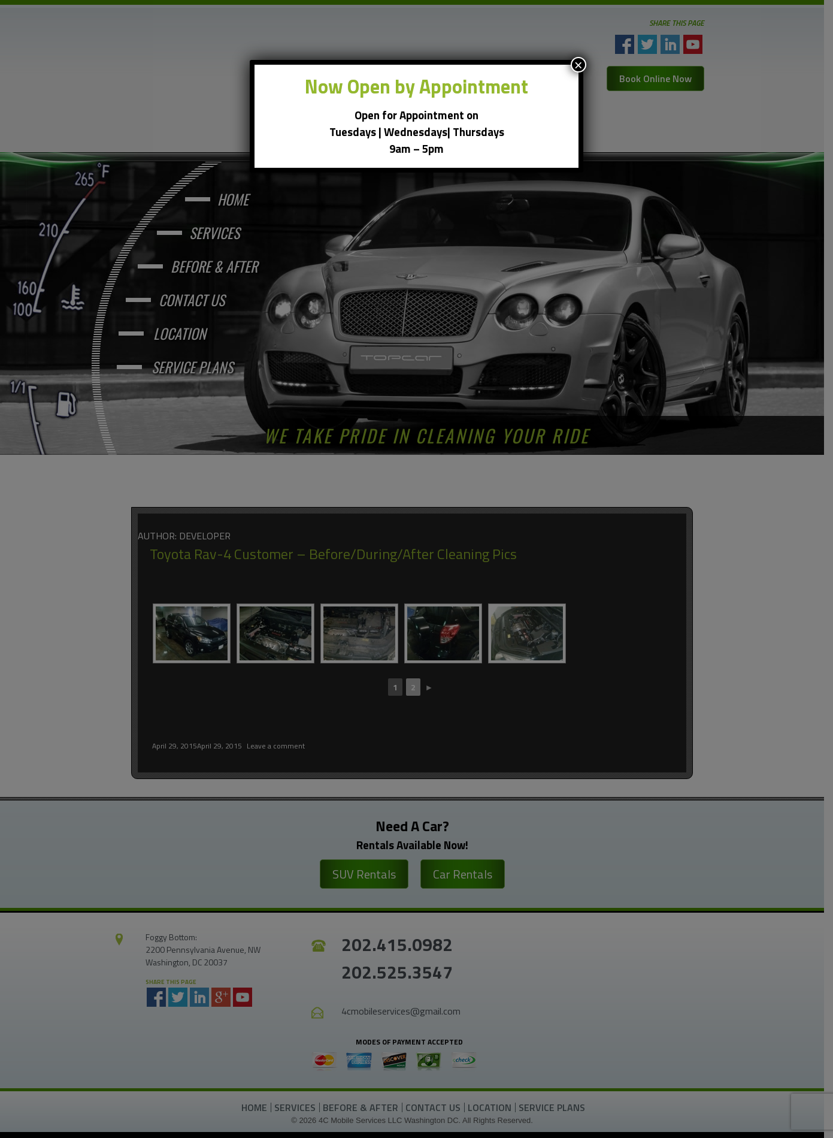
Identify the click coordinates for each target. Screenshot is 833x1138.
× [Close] (578, 65)
